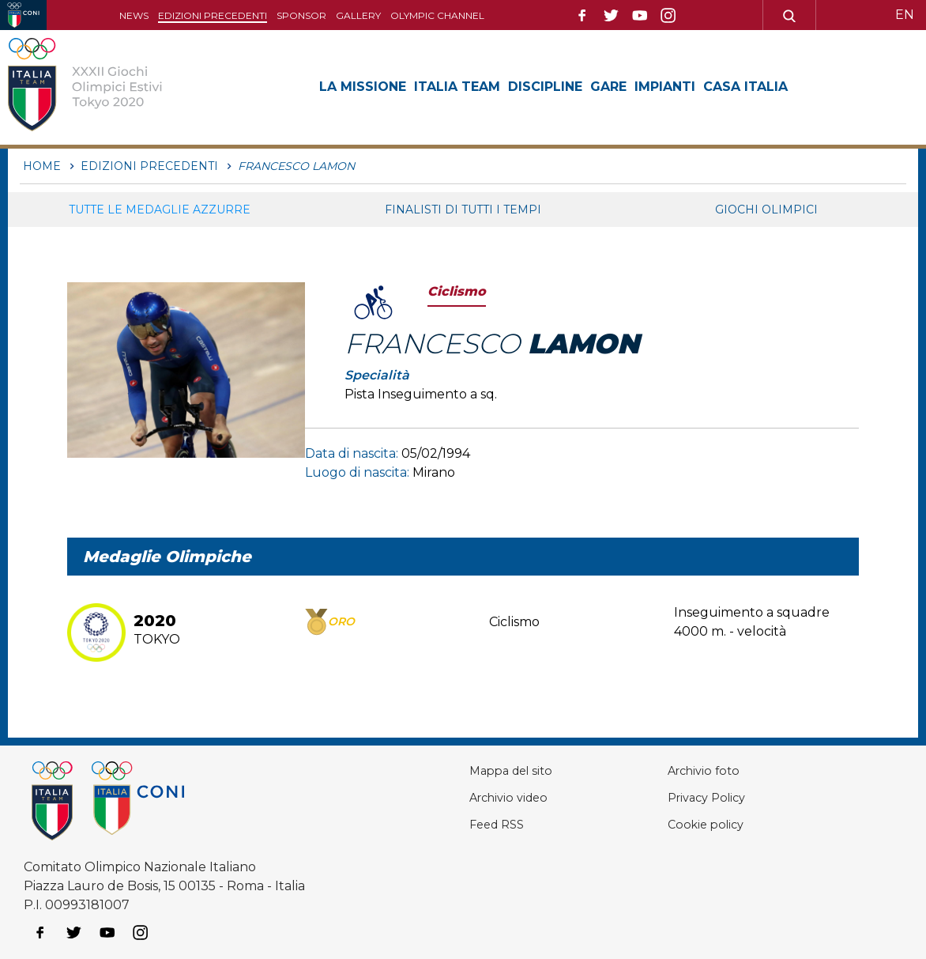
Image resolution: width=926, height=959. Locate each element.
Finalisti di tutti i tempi (463, 209)
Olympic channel (437, 15)
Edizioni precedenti (212, 15)
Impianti (664, 86)
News (134, 15)
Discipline (545, 86)
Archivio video (506, 797)
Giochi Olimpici (766, 209)
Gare (608, 86)
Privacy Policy (707, 797)
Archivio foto (703, 770)
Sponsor (301, 15)
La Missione (362, 86)
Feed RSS (493, 824)
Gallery (358, 15)
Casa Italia (745, 86)
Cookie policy (705, 824)
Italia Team (457, 86)
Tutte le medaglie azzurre (159, 209)
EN (904, 14)
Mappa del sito (509, 770)
